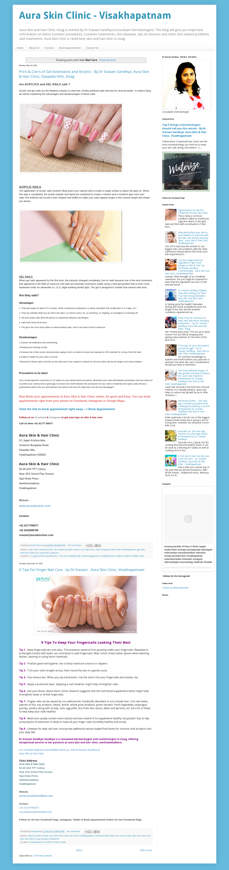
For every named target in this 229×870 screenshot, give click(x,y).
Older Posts (146, 850)
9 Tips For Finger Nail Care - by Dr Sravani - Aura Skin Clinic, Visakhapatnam (81, 569)
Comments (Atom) (42, 855)
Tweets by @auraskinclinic (175, 587)
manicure (24, 552)
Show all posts (107, 60)
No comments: (75, 545)
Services (49, 48)
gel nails (141, 549)
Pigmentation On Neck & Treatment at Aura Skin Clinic (193, 211)
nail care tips (125, 835)
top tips (44, 839)
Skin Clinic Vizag (32, 839)
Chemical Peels (102, 835)
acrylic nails (33, 549)
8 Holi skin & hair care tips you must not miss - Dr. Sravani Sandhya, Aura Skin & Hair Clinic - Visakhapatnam (193, 459)
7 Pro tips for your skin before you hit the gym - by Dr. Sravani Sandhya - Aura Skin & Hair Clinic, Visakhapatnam (193, 349)
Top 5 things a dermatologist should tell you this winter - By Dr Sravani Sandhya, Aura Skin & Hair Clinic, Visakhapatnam (184, 130)
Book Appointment (70, 48)
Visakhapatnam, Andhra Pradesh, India (47, 842)
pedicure (54, 552)
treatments (54, 839)
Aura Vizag (101, 549)
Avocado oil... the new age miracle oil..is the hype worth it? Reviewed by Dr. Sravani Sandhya (192, 435)
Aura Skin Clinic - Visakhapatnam (95, 15)
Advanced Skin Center (69, 549)
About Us (34, 48)
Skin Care (136, 835)
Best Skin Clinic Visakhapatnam (121, 549)
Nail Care (34, 552)
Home (20, 48)
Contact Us (92, 48)
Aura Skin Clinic (88, 549)
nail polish (44, 552)
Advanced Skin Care (48, 549)
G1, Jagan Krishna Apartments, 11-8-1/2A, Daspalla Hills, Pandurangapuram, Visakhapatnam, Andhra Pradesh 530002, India (86, 556)
